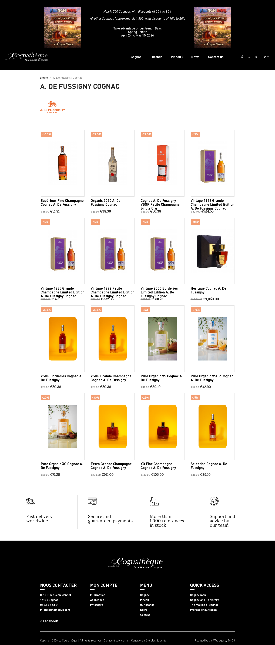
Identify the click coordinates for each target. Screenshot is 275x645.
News (143, 609)
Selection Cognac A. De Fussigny (209, 465)
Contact (145, 614)
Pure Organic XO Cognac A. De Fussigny (62, 465)
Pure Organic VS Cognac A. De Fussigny (162, 378)
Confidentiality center (116, 640)
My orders (96, 605)
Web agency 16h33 (224, 640)
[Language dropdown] (267, 57)
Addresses (97, 600)
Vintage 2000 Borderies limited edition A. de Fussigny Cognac (159, 292)
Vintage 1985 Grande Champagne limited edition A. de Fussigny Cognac (62, 292)
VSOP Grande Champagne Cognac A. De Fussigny (111, 378)
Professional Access (203, 609)
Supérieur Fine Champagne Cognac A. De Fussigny (62, 202)
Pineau (144, 600)
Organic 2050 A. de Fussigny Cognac (105, 202)
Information (97, 595)
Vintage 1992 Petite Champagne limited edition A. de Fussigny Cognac (112, 292)
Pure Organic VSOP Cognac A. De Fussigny (212, 378)
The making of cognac (204, 605)
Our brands (147, 605)
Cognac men (198, 595)
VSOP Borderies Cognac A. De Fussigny (61, 378)
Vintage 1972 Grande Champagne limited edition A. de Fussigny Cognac (212, 204)
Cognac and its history (204, 600)
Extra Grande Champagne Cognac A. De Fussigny (111, 465)
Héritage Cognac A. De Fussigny (208, 290)
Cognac (145, 595)
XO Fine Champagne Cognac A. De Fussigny (158, 465)
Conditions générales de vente (148, 640)
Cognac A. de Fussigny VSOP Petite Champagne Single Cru (160, 204)
